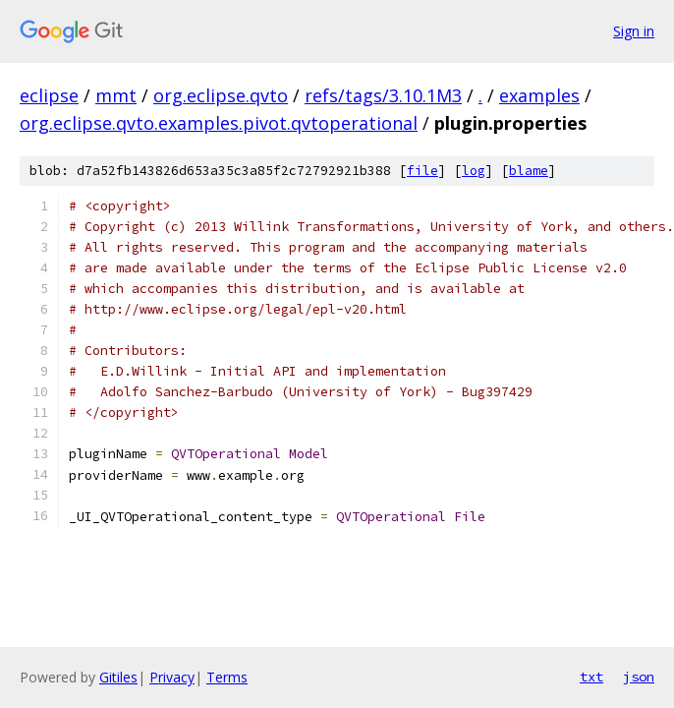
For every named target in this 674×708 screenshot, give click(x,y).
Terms (227, 677)
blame (528, 170)
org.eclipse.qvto (220, 95)
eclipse (49, 95)
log (473, 170)
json (638, 676)
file (422, 170)
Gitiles (118, 677)
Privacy (172, 677)
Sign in (633, 31)
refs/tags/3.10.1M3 (383, 95)
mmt (116, 95)
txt (591, 676)
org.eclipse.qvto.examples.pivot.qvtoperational (219, 123)
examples (539, 95)
